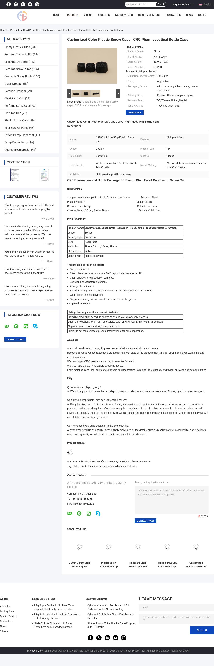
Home (56, 15)
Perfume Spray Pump (17, 69)
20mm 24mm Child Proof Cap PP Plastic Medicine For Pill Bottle (80, 564)
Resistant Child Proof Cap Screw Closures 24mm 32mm (138, 564)
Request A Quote (181, 4)
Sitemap (4, 631)
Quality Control (149, 15)
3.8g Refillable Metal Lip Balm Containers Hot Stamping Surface (57, 616)
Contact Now (134, 112)
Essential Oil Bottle (16, 61)
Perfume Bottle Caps (17, 105)
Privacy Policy (35, 650)
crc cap (103, 466)
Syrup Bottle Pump (16, 142)
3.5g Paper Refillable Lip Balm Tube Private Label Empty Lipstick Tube (54, 607)
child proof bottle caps (85, 466)
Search (161, 4)
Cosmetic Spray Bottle (18, 76)
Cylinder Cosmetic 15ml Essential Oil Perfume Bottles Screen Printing (108, 607)
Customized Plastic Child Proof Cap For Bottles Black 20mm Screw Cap (196, 564)
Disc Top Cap (12, 113)
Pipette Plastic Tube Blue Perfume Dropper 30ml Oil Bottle (111, 625)
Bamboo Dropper (15, 91)
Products (72, 15)
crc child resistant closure (122, 466)
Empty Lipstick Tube (17, 47)
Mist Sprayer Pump (16, 127)
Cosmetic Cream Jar (17, 149)
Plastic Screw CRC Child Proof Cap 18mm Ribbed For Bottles (167, 564)
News (189, 15)
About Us (104, 15)
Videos (88, 15)
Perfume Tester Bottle (18, 54)
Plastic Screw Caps (16, 120)
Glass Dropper (13, 83)
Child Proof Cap (31, 30)
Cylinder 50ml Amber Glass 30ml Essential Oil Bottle (111, 616)
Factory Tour (124, 15)
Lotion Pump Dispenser (19, 135)
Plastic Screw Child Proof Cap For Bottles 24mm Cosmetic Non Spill (109, 564)
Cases (202, 15)
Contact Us (173, 15)
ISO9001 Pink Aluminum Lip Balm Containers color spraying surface (53, 625)
